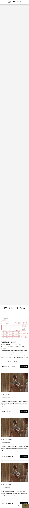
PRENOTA (24, 366)
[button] (2, 2)
